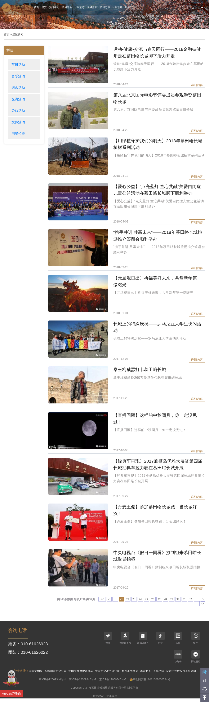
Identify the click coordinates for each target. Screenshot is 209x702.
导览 (44, 7)
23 (134, 599)
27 (159, 599)
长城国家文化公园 (55, 671)
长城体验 (92, 7)
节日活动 (18, 64)
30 (178, 599)
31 (184, 599)
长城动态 (80, 7)
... (115, 599)
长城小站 (158, 671)
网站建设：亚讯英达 (105, 696)
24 (140, 599)
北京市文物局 (130, 671)
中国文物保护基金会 (80, 671)
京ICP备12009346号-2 (82, 679)
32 (190, 599)
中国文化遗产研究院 (107, 671)
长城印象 (67, 7)
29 (171, 599)
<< (102, 599)
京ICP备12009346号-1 (52, 679)
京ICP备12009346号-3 (112, 679)
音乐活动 (18, 76)
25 (146, 599)
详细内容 (197, 85)
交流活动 (18, 99)
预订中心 (54, 7)
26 (152, 599)
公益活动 (18, 110)
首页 (36, 7)
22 (127, 599)
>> (202, 603)
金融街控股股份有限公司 (181, 671)
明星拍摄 (18, 133)
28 (165, 599)
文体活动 (18, 122)
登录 (181, 7)
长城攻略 (117, 7)
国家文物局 (36, 671)
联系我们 (130, 7)
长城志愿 (105, 7)
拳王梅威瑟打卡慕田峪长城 (139, 369)
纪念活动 (18, 87)
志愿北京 (145, 671)
